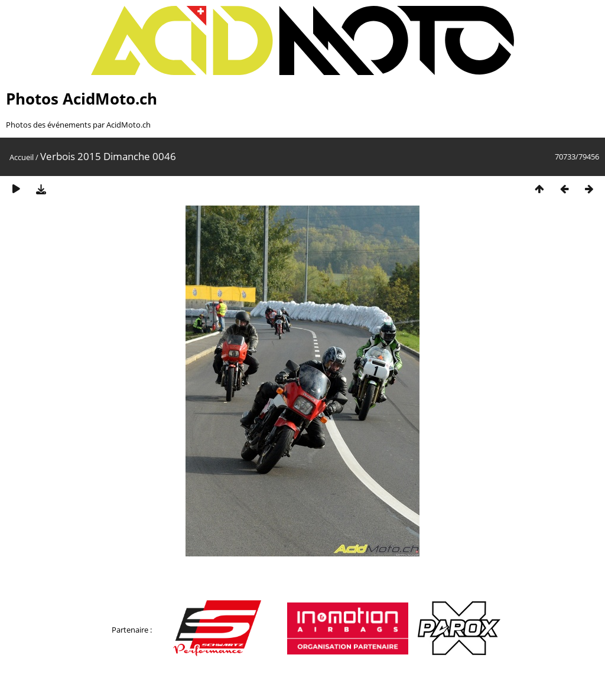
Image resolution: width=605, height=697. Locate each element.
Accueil (21, 157)
